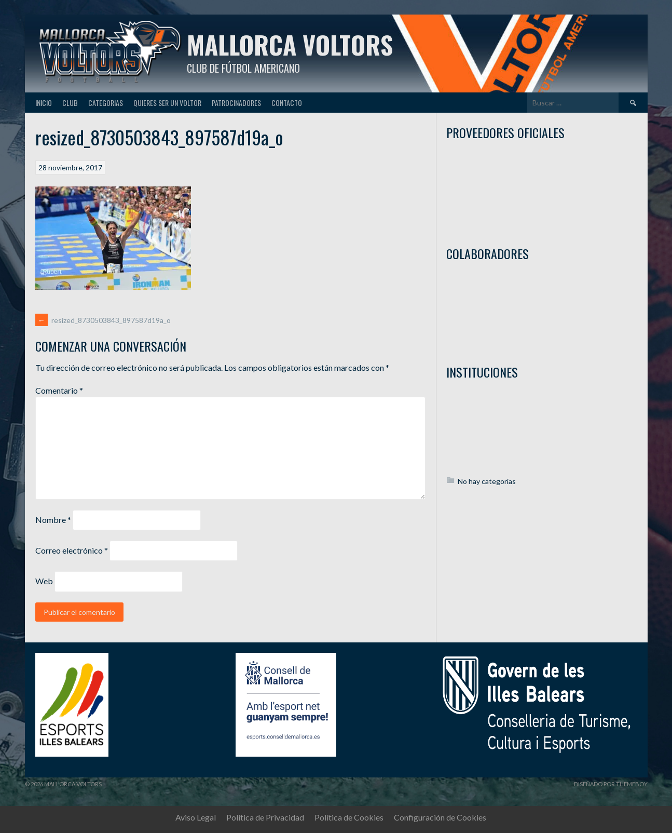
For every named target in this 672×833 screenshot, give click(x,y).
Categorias (105, 102)
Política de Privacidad (265, 817)
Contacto (286, 102)
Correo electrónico (71, 550)
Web (44, 581)
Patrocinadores (236, 102)
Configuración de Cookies (440, 817)
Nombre (53, 520)
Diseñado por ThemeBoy (611, 784)
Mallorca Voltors (290, 44)
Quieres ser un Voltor (167, 102)
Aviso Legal (195, 817)
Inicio (43, 102)
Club (70, 102)
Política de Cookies (348, 817)
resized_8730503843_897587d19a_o (103, 320)
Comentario (59, 390)
